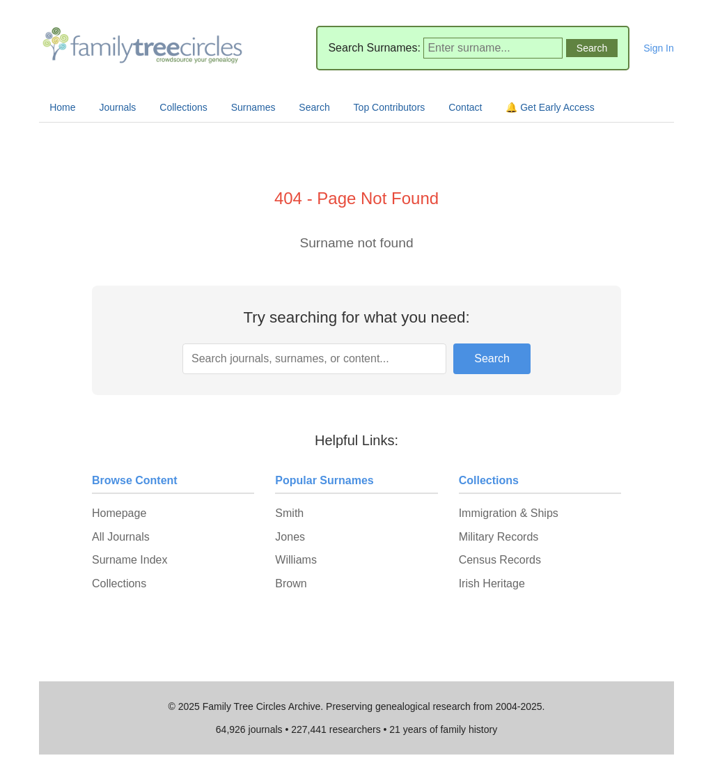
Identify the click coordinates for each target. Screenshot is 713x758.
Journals (117, 107)
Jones (290, 537)
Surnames (253, 107)
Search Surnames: (374, 48)
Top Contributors (389, 107)
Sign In (658, 48)
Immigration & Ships (508, 513)
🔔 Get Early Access (550, 107)
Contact (465, 107)
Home (62, 107)
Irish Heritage (492, 583)
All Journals (121, 537)
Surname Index (130, 560)
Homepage (119, 513)
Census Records (500, 560)
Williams (296, 560)
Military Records (499, 537)
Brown (290, 583)
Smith (289, 513)
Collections (183, 107)
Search (314, 107)
